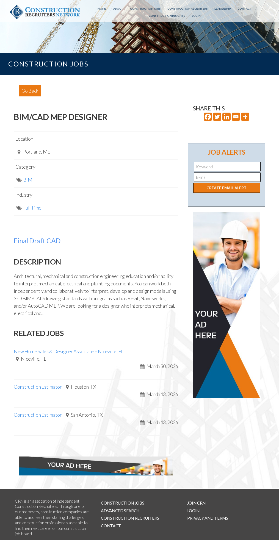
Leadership (222, 8)
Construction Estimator (38, 387)
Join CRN (196, 502)
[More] (245, 117)
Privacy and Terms (207, 518)
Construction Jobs (145, 8)
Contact (244, 8)
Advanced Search (120, 510)
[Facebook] (208, 117)
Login (196, 15)
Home (102, 8)
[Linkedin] (226, 117)
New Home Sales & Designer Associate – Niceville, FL (68, 351)
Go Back (29, 91)
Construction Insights (167, 15)
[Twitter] (217, 117)
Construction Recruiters (187, 8)
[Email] (236, 117)
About (118, 8)
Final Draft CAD (37, 240)
